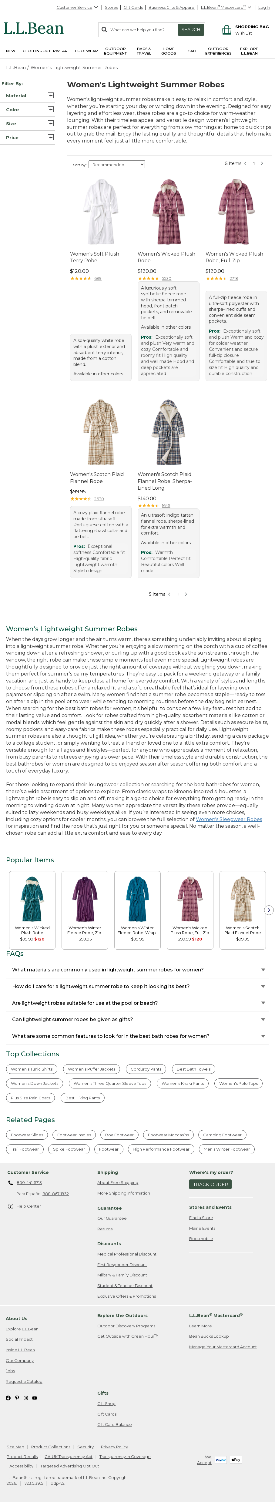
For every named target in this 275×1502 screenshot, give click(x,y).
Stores (111, 7)
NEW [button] (10, 51)
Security (85, 1446)
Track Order (210, 1184)
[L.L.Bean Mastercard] (227, 7)
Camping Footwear (222, 1134)
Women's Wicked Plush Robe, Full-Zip (234, 257)
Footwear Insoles (74, 1134)
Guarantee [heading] (109, 1208)
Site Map (15, 1446)
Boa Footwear (119, 1134)
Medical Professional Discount (126, 1254)
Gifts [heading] (103, 1393)
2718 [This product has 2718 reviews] (234, 278)
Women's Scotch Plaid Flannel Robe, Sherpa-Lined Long (165, 481)
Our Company (20, 1360)
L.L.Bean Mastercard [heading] (216, 1315)
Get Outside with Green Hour (128, 1336)
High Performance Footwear (161, 1149)
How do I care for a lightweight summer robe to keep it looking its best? (101, 986)
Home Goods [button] (168, 50)
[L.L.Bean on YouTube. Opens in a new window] (34, 1397)
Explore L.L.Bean (22, 1328)
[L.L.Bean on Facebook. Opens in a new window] (8, 1397)
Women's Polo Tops (238, 1083)
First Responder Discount (122, 1264)
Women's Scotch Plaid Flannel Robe (97, 477)
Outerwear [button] (55, 51)
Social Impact (19, 1339)
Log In (264, 7)
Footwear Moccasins (168, 1134)
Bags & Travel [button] (144, 50)
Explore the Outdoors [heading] (122, 1315)
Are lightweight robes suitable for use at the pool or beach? (85, 1003)
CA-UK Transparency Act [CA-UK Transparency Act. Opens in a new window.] (68, 1456)
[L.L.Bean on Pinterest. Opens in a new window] (17, 1397)
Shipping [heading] (107, 1172)
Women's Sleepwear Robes (229, 819)
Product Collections (50, 1446)
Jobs (10, 1370)
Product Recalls (22, 1456)
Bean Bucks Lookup (209, 1336)
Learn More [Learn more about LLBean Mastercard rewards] (200, 1325)
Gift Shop (106, 1403)
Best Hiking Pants (82, 1097)
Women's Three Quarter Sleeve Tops (110, 1083)
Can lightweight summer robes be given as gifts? (72, 1019)
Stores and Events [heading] (210, 1207)
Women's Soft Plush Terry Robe (94, 257)
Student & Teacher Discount (125, 1285)
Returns (104, 1228)
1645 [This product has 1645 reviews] (166, 505)
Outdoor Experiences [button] (218, 50)
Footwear (109, 1149)
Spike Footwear (69, 1149)
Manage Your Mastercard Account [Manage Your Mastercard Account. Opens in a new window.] (223, 1346)
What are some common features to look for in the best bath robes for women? (111, 1036)
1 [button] (254, 163)
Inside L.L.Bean (20, 1349)
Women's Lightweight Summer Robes (74, 67)
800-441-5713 (25, 1183)
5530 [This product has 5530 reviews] (166, 278)
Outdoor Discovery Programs (126, 1325)
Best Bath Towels (193, 1069)
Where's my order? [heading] (211, 1172)
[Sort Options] (117, 164)
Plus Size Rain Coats (30, 1097)
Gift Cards (133, 7)
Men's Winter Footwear (227, 1149)
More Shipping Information (123, 1193)
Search (191, 29)
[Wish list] (252, 33)
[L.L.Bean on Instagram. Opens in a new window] (25, 1397)
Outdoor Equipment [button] (115, 50)
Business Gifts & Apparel (172, 7)
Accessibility (21, 1465)
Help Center (24, 1206)
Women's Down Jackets (34, 1083)
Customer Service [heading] (28, 1172)
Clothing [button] (32, 51)
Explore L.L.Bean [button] (249, 50)
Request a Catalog (24, 1381)
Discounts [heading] (109, 1243)
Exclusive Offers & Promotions (126, 1296)
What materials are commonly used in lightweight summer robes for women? (108, 970)
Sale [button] (193, 51)
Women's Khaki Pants (183, 1083)
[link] (32, 898)
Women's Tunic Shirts (31, 1069)
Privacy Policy (114, 1446)
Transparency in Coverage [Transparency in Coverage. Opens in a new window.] (125, 1456)
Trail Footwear (25, 1149)
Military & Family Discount (122, 1274)
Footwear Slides (27, 1134)
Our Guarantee (112, 1218)
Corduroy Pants (146, 1069)
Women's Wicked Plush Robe (166, 257)
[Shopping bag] (244, 26)
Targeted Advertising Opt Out (69, 1465)
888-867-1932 (55, 1193)
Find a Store (201, 1217)
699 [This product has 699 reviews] (98, 278)
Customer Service (78, 7)
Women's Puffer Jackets (91, 1069)
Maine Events (202, 1228)
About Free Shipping (117, 1182)
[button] (27, 95)
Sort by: (80, 165)
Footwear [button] (86, 51)
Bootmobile (201, 1238)
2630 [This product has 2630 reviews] (99, 498)
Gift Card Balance (114, 1424)
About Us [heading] (16, 1318)
